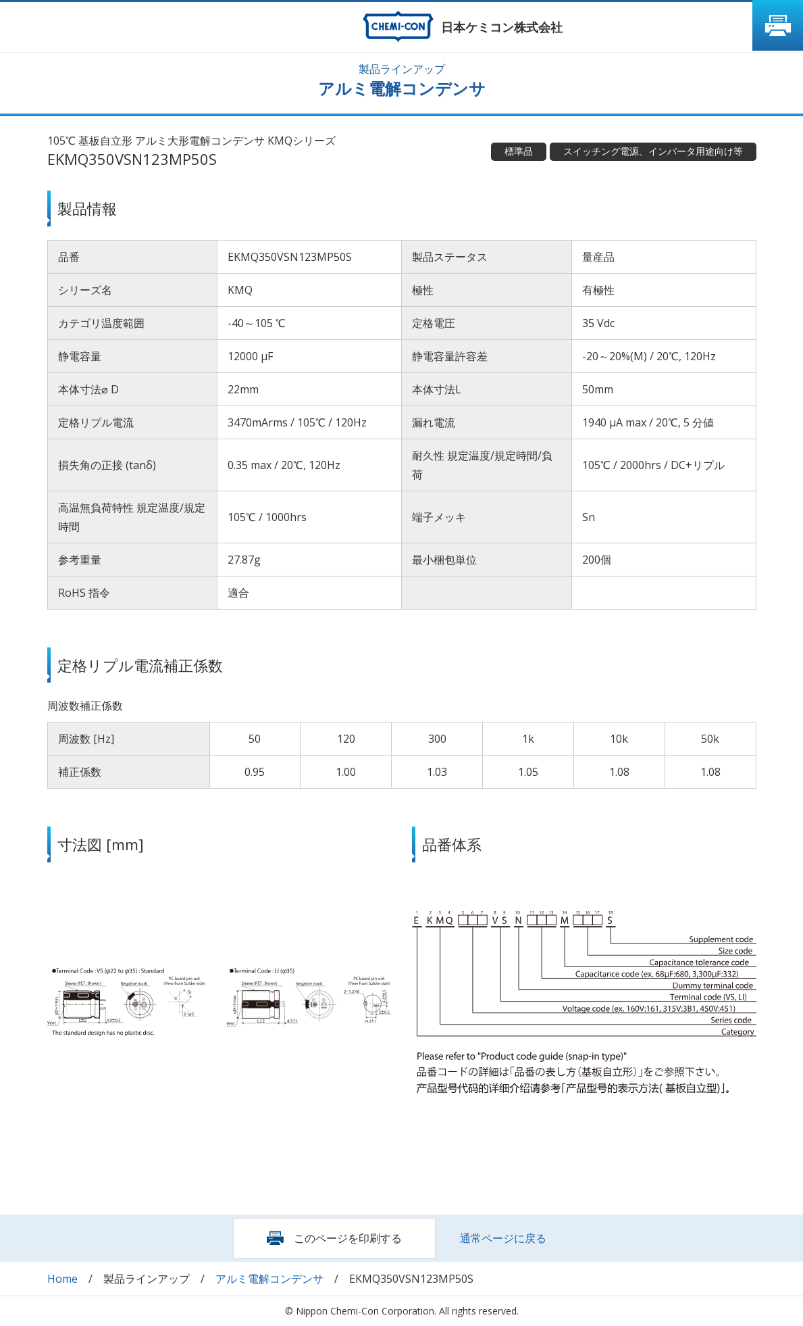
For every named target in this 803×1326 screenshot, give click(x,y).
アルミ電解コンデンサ (269, 1278)
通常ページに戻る (503, 1238)
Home (62, 1278)
